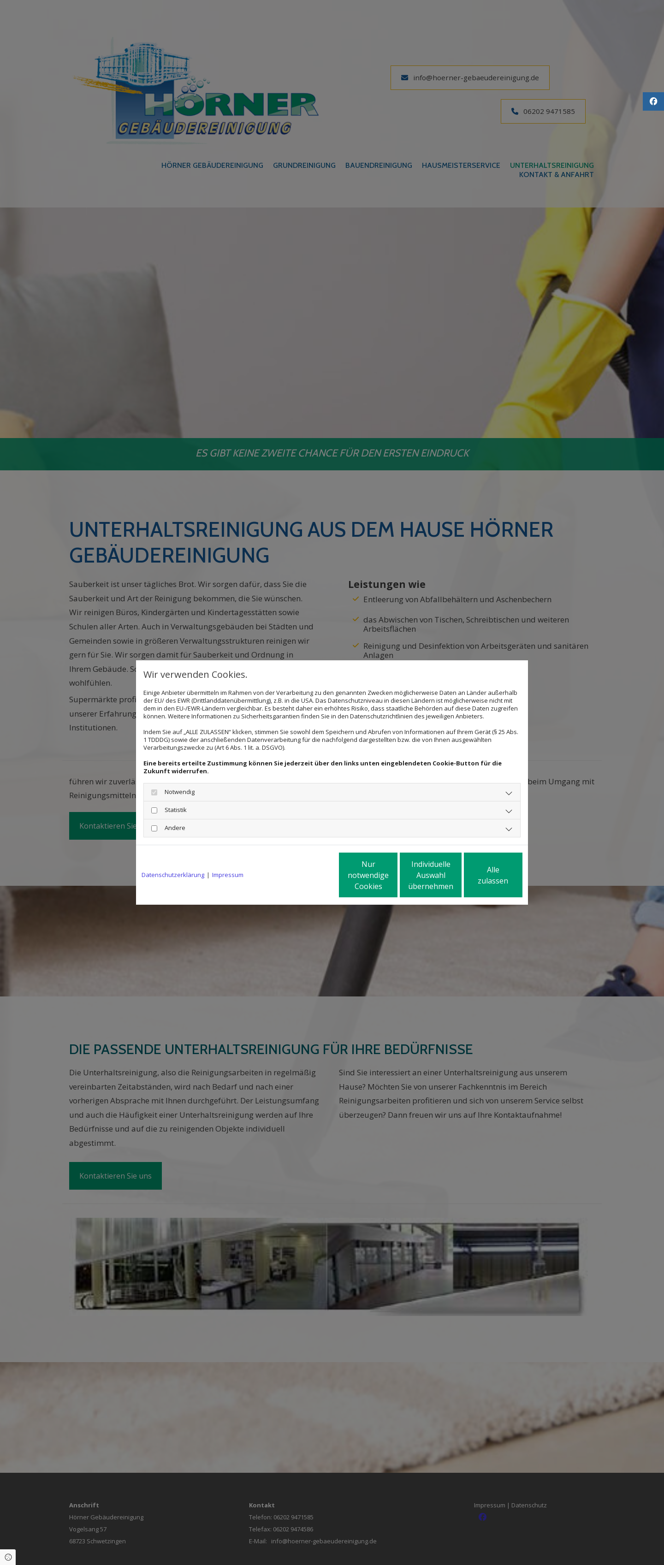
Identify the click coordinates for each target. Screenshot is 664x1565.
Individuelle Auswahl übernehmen (392, 875)
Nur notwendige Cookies (304, 875)
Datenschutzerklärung (173, 875)
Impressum (227, 875)
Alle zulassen (479, 875)
